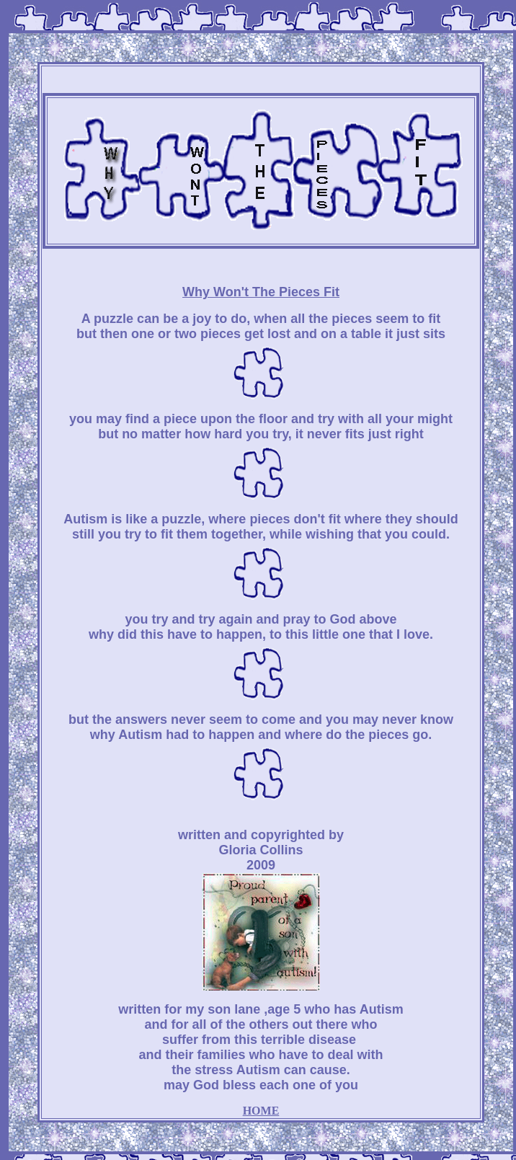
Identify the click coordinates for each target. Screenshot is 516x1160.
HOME (261, 1110)
